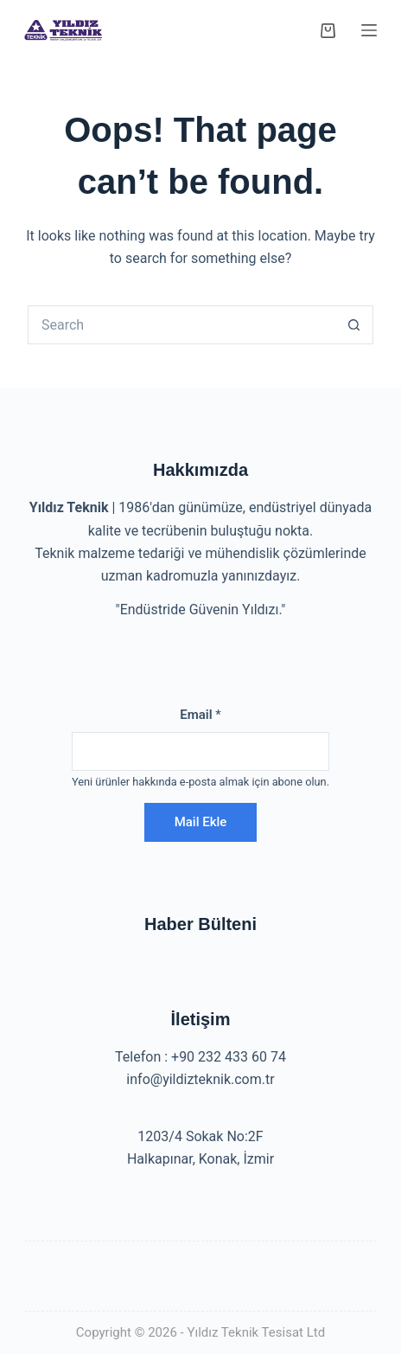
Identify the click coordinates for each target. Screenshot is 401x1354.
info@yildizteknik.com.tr (200, 1079)
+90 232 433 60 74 (228, 1057)
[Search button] (353, 324)
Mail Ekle (201, 822)
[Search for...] (181, 324)
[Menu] (369, 30)
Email (200, 714)
